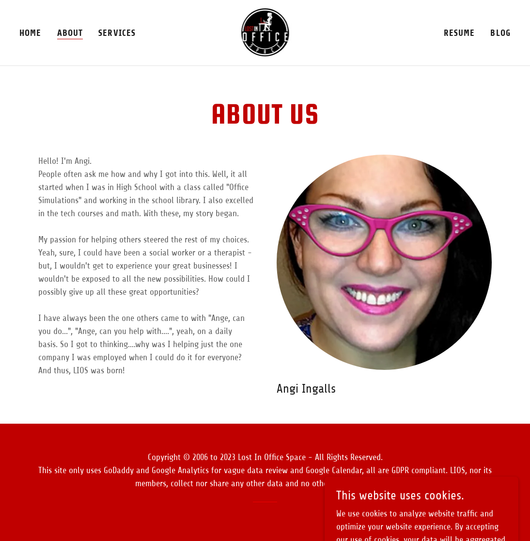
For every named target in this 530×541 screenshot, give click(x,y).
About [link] (70, 33)
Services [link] (117, 33)
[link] (265, 32)
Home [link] (30, 33)
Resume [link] (459, 33)
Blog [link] (500, 33)
